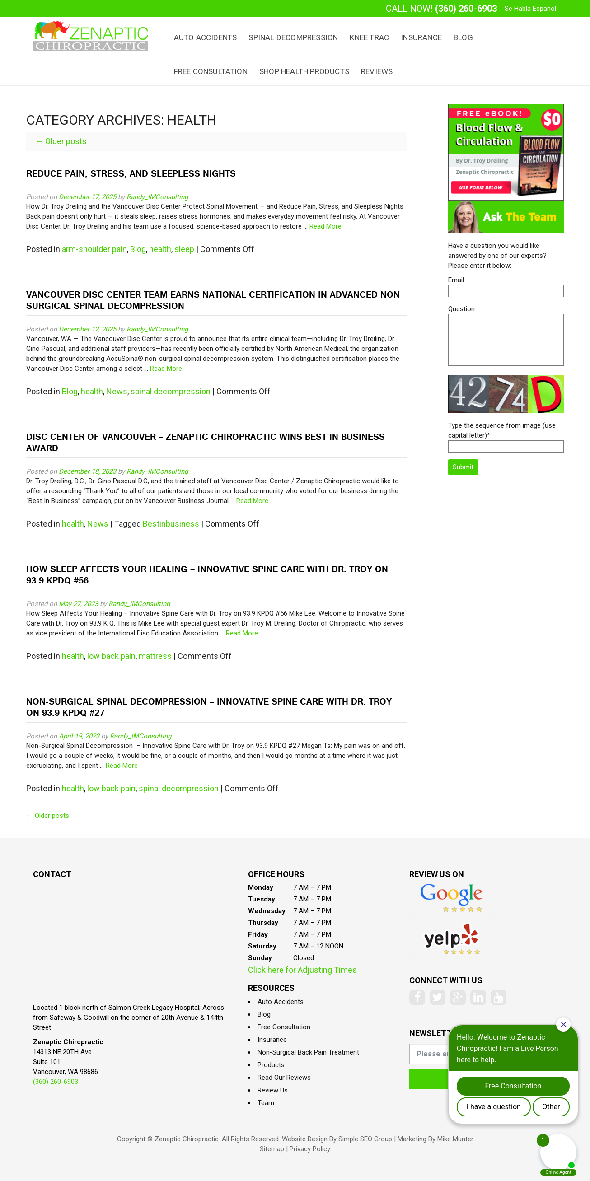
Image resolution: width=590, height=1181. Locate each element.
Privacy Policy (310, 1149)
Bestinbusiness (171, 523)
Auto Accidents (205, 37)
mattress (155, 656)
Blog (463, 37)
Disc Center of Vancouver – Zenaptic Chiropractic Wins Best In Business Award (205, 443)
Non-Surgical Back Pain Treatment (308, 1052)
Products (271, 1065)
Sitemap (272, 1149)
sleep (184, 249)
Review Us (273, 1090)
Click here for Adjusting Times (302, 970)
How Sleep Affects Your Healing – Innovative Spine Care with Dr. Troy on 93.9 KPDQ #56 (207, 576)
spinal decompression (171, 391)
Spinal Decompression (293, 37)
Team (266, 1103)
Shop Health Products (304, 71)
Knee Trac (369, 37)
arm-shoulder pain (94, 249)
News (116, 391)
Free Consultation (211, 71)
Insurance (421, 37)
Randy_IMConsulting (157, 197)
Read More (325, 226)
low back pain (111, 656)
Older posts (61, 141)
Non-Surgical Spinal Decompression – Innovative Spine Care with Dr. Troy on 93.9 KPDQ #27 (209, 708)
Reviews (377, 71)
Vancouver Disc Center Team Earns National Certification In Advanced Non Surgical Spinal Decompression (213, 301)
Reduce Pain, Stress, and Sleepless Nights (131, 174)
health (160, 249)
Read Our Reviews (284, 1078)
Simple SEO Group (365, 1139)
